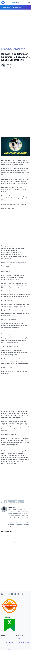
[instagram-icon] (9, 594)
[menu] (3, 2)
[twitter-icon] (6, 594)
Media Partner (8, 646)
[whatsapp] (12, 501)
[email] (22, 501)
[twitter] (9, 501)
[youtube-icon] (12, 594)
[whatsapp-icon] (22, 594)
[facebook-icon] (2, 594)
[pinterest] (19, 501)
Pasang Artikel (8, 642)
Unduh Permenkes (23, 642)
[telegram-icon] (18, 594)
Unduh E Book (23, 638)
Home (8, 638)
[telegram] (15, 501)
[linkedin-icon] (15, 594)
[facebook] (5, 501)
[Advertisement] (15, 28)
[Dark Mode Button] (29, 3)
